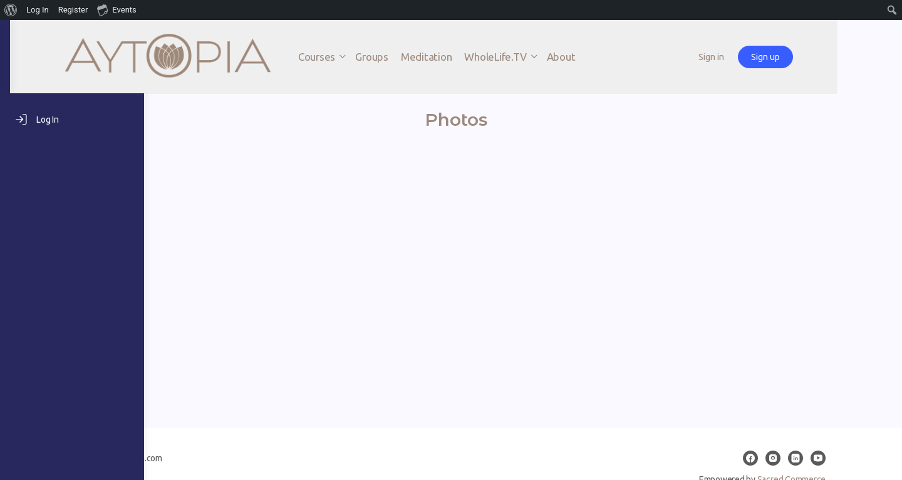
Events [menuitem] (116, 9)
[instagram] (824, 458)
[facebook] (801, 458)
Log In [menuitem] (37, 9)
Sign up (849, 57)
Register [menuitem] (73, 9)
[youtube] (869, 458)
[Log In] (72, 119)
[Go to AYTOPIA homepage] (278, 55)
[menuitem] (11, 10)
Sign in (795, 57)
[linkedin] (846, 458)
